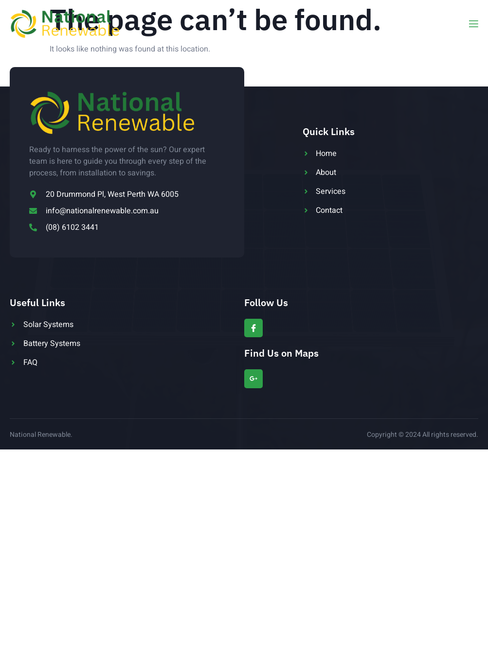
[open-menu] (473, 24)
